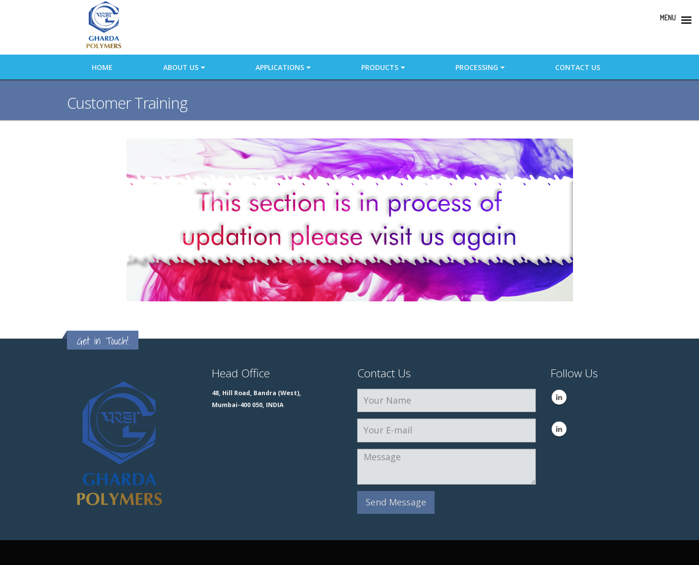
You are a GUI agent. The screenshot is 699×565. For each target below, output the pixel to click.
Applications (279, 67)
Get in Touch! (102, 341)
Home (102, 67)
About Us (180, 67)
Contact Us (577, 67)
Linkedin (559, 397)
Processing (476, 67)
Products (379, 67)
